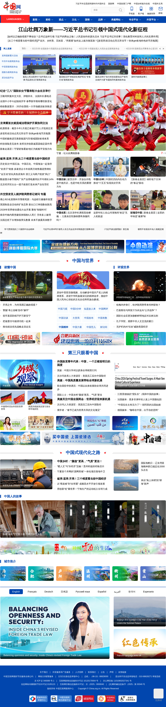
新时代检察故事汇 (139, 77)
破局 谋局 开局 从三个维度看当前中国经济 (25, 158)
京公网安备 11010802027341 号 (117, 681)
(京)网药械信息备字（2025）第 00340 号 (127, 684)
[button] (164, 118)
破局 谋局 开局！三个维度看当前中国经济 (81, 478)
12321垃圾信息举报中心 (69, 676)
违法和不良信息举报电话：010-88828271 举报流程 (138, 676)
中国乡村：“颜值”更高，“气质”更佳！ (79, 461)
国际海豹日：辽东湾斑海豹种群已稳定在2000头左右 (153, 466)
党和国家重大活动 (10, 55)
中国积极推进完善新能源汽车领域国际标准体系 (24, 138)
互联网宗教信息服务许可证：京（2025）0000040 (82, 684)
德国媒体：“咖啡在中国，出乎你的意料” (137, 410)
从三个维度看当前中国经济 (22, 40)
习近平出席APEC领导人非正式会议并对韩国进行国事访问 (68, 229)
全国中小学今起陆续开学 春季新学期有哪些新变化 (26, 101)
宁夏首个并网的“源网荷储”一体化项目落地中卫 (81, 471)
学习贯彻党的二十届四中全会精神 (19, 229)
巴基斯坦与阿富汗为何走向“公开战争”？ (136, 310)
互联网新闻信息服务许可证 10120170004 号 (78, 681)
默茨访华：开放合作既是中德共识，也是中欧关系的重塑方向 (73, 183)
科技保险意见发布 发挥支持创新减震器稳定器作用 (26, 143)
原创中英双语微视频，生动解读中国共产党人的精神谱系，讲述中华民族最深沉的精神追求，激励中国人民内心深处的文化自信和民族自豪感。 (82, 296)
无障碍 (159, 695)
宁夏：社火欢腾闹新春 (68, 153)
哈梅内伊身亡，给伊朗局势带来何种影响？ (138, 304)
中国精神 (63, 327)
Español (102, 591)
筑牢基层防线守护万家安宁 (17, 315)
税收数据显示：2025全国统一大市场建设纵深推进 (26, 106)
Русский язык (83, 591)
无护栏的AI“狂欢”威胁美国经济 (132, 326)
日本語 (64, 591)
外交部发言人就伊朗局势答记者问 (20, 194)
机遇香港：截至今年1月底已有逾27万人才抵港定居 (26, 128)
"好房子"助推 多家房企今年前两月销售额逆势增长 (25, 169)
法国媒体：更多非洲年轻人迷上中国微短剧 (139, 399)
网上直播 (7, 48)
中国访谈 (61, 179)
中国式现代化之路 (83, 452)
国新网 (111, 3)
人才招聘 (79, 672)
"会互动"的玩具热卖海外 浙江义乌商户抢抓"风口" (25, 174)
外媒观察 (7, 385)
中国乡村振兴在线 (142, 3)
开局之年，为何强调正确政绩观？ (20, 304)
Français (32, 591)
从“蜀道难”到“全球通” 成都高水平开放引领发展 (81, 483)
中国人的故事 (13, 496)
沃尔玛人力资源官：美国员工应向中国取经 (79, 404)
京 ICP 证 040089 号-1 (44, 681)
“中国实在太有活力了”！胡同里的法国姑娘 (139, 404)
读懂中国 (10, 267)
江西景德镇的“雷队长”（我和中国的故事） (139, 394)
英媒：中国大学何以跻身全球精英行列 (77, 370)
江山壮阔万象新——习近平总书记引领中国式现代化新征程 (83, 29)
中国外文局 (158, 3)
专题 (43, 194)
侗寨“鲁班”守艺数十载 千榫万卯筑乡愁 (22, 534)
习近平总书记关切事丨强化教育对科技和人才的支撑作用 (129, 36)
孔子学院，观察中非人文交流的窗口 (134, 321)
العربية (117, 591)
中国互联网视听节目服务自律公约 (18, 676)
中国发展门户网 (124, 3)
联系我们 (92, 672)
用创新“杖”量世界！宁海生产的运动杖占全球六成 (82, 489)
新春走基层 (6, 149)
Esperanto (148, 591)
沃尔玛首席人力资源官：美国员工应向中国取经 (81, 375)
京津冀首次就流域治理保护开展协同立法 (24, 123)
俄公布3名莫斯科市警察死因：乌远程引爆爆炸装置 (26, 199)
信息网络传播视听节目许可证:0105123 (38, 684)
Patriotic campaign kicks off (129, 655)
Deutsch (48, 591)
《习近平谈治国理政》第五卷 (116, 229)
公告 (103, 672)
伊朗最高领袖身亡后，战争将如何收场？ (134, 297)
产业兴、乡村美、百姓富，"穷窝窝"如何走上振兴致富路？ (67, 40)
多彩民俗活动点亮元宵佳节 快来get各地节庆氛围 (25, 133)
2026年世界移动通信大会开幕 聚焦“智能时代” (23, 209)
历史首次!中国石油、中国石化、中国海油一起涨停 (26, 164)
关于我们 (44, 672)
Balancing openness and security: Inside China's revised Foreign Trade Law (42, 655)
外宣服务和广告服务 (61, 672)
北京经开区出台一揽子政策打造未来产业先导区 (24, 184)
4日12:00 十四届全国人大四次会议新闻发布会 (99, 48)
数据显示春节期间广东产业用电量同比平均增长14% (27, 179)
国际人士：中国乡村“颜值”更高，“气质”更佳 (79, 394)
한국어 (131, 591)
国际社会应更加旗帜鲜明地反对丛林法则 (137, 315)
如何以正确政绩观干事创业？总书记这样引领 (31, 36)
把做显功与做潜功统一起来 (17, 321)
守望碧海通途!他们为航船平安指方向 (33, 149)
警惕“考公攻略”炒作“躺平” (16, 310)
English (16, 591)
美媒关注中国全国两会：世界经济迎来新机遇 (83, 399)
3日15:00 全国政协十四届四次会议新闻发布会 (52, 48)
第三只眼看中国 (83, 352)
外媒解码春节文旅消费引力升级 (131, 385)
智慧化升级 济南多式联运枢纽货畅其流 (20, 485)
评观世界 (123, 267)
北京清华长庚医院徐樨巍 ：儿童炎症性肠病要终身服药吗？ (73, 216)
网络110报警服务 (45, 676)
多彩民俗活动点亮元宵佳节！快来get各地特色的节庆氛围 (128, 40)
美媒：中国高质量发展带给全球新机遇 (79, 380)
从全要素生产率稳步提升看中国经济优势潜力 (22, 297)
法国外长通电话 (43, 96)
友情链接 (122, 672)
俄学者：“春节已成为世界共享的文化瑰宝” (78, 410)
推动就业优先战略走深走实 (17, 326)
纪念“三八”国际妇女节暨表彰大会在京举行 (25, 90)
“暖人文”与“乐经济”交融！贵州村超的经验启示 (80, 466)
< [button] (160, 48)
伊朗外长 (28, 96)
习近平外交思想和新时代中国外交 (90, 3)
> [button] (163, 48)
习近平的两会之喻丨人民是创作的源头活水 (77, 36)
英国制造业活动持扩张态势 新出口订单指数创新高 (26, 204)
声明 (111, 672)
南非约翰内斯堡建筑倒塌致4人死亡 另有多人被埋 (25, 214)
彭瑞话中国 (136, 212)
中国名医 (61, 212)
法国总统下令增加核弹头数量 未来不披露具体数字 (26, 220)
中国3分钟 (98, 179)
